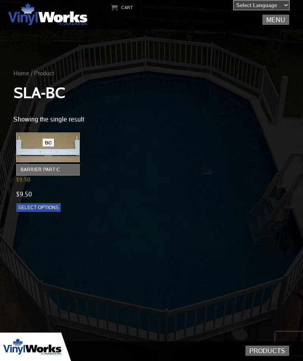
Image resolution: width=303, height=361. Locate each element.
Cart (127, 7)
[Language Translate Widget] (261, 5)
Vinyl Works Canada (48, 14)
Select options (38, 207)
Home (21, 73)
